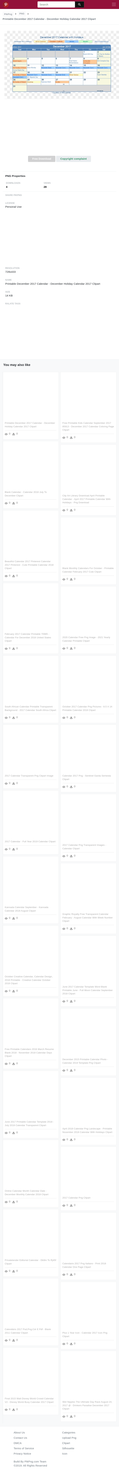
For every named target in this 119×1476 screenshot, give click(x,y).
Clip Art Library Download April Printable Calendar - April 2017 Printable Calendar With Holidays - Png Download (86, 499)
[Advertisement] (59, 129)
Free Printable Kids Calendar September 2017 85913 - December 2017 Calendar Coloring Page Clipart (87, 426)
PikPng (8, 14)
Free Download (41, 158)
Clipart (66, 1443)
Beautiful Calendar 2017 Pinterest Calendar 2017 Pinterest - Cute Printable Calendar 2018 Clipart (29, 565)
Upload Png (69, 1437)
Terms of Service (24, 1448)
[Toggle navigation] (113, 4)
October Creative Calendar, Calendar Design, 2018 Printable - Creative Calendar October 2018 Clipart (78, 980)
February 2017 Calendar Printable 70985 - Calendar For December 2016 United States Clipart (28, 637)
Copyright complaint (73, 158)
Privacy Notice (22, 1453)
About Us (19, 1432)
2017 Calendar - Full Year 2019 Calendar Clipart (79, 841)
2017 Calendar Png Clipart (27, 1200)
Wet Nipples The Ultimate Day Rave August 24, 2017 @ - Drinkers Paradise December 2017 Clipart (38, 1408)
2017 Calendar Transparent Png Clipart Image (78, 775)
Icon (64, 1453)
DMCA (18, 1443)
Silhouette (68, 1448)
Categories (68, 1432)
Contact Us (20, 1437)
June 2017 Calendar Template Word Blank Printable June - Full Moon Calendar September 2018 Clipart (38, 993)
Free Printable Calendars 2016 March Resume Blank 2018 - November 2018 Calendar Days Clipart (78, 1052)
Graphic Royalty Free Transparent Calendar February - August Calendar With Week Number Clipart (38, 920)
